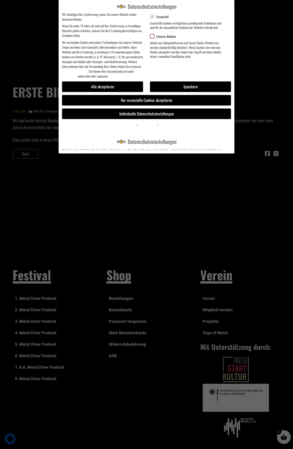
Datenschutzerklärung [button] (147, 125)
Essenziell (161, 16)
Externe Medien (165, 36)
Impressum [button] (163, 125)
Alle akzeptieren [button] (102, 86)
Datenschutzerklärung (74, 71)
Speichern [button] (190, 86)
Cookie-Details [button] (131, 125)
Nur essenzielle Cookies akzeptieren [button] (146, 100)
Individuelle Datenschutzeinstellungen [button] (146, 114)
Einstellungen (69, 76)
